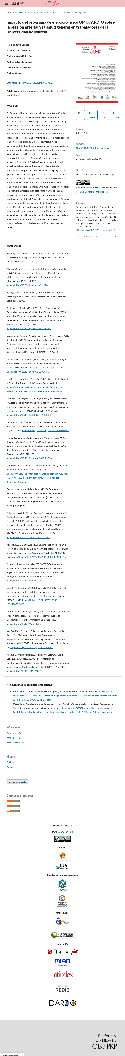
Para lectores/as (14, 733)
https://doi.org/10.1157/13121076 (24, 671)
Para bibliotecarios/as (17, 742)
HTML (92, 117)
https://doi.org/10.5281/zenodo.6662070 (27, 285)
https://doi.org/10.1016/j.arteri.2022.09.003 (29, 328)
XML (104, 117)
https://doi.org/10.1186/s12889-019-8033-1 (29, 415)
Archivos (19, 12)
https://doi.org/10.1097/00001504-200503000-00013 (38, 556)
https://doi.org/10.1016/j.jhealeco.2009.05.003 (45, 430)
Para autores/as (14, 737)
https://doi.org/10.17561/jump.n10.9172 (32, 82)
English (10, 762)
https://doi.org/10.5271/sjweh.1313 (24, 580)
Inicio (9, 12)
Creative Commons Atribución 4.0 (92, 191)
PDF (80, 117)
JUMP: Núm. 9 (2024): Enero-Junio (94, 712)
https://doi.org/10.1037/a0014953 (24, 623)
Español (10, 767)
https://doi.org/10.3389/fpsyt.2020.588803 (31, 647)
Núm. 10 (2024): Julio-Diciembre (42, 12)
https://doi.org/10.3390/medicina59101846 (28, 537)
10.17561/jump (65, 831)
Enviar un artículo (17, 782)
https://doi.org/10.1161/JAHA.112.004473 (28, 371)
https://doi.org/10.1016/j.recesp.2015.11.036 (29, 458)
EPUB (116, 117)
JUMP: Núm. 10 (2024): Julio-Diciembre (33, 699)
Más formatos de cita (88, 236)
